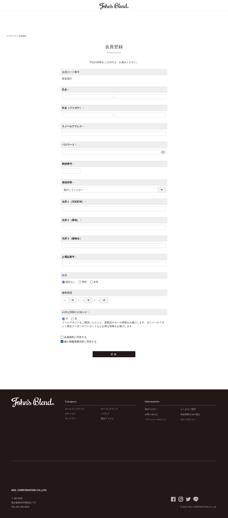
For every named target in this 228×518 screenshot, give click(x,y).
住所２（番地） (72, 220)
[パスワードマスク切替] (163, 152)
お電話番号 (70, 256)
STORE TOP (12, 36)
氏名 (66, 89)
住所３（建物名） (72, 238)
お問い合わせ (151, 414)
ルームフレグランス (74, 409)
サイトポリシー (188, 419)
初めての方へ (151, 409)
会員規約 (69, 337)
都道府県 (68, 182)
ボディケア (70, 413)
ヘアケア (105, 413)
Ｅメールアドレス (73, 126)
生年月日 (67, 292)
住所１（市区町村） (75, 201)
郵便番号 (68, 163)
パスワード (70, 144)
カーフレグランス (109, 409)
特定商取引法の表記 (190, 414)
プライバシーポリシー (155, 419)
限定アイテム (107, 418)
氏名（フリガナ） (73, 107)
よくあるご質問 (188, 409)
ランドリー (70, 418)
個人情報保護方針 (74, 341)
